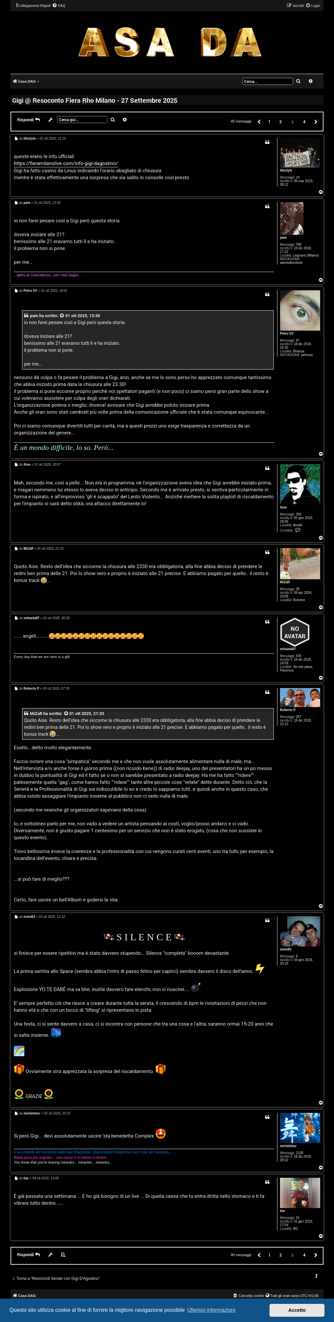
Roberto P (288, 710)
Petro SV (287, 333)
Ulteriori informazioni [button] (211, 1310)
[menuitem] (58, 6)
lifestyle (286, 170)
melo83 (285, 949)
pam (283, 237)
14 (297, 177)
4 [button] (304, 121)
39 (297, 589)
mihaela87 (288, 649)
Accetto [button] (297, 1310)
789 (298, 244)
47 (297, 340)
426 (298, 656)
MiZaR (285, 582)
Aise (283, 507)
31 (297, 1218)
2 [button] (280, 121)
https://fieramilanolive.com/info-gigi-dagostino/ (66, 163)
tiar (282, 1211)
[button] (259, 121)
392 (298, 514)
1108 (299, 1153)
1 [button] (269, 121)
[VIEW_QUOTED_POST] (62, 315)
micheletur (288, 1146)
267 (298, 717)
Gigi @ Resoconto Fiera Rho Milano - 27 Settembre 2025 (94, 100)
